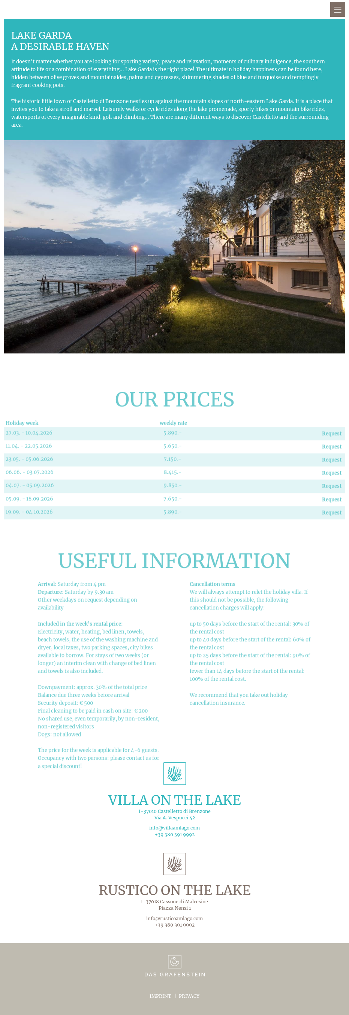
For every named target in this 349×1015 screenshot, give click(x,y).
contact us (138, 789)
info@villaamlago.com (174, 828)
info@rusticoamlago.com (174, 918)
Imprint (160, 996)
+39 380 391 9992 (175, 834)
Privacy (189, 996)
